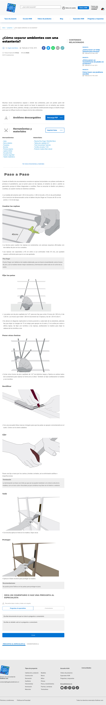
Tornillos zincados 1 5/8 (41, 147)
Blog (61, 19)
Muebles (43, 673)
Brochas (5, 147)
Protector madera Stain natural (43, 149)
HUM (27, 19)
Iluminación (28, 686)
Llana (4, 141)
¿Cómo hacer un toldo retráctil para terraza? (91, 50)
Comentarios (49, 608)
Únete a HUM (83, 8)
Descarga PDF (52, 118)
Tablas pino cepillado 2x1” (42, 143)
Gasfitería (28, 681)
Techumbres (44, 689)
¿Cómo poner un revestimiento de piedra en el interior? (93, 62)
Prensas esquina (8, 149)
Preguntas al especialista (18, 608)
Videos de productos (66, 673)
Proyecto (85, 47)
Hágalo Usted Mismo (13, 48)
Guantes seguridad (8, 155)
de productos (44, 19)
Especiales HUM (78, 19)
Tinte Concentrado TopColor (42, 145)
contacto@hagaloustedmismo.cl (9, 682)
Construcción (29, 675)
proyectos (9, 27)
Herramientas (29, 684)
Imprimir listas (52, 130)
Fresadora (6, 145)
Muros (43, 675)
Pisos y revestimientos (47, 684)
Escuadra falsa (7, 153)
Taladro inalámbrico (9, 157)
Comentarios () (33, 644)
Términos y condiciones (7, 700)
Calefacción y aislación (31, 673)
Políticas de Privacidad (23, 700)
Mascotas (28, 689)
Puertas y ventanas (46, 686)
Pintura (43, 681)
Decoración (28, 678)
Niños (42, 678)
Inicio (3, 27)
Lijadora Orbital (7, 151)
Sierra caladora (7, 143)
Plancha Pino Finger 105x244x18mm (45, 141)
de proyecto (10, 19)
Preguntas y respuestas (96, 19)
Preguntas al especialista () (14, 644)
